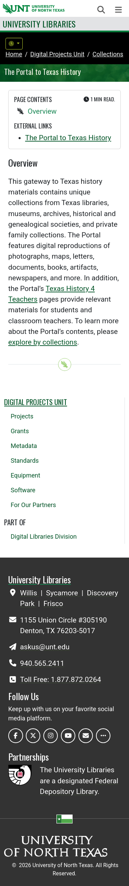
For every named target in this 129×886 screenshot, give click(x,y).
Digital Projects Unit (35, 401)
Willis (29, 593)
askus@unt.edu (44, 647)
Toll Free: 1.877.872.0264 (60, 679)
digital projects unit (57, 54)
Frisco (53, 603)
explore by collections (42, 342)
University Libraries (39, 24)
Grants (20, 431)
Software (23, 490)
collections (108, 54)
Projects (22, 416)
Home (14, 54)
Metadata (24, 445)
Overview (42, 111)
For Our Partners (33, 504)
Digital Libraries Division (44, 536)
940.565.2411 (42, 663)
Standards (25, 460)
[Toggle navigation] (118, 9)
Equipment (25, 475)
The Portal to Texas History (68, 138)
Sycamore (63, 593)
